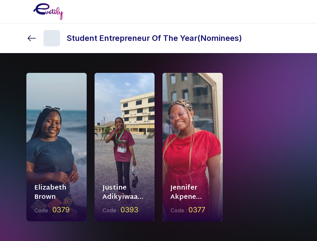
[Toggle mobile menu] (285, 11)
